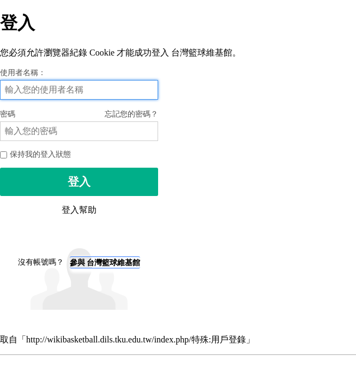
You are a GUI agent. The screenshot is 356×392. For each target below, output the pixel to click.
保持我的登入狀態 (35, 154)
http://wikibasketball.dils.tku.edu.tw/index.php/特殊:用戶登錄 (136, 339)
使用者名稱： (23, 72)
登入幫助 (79, 210)
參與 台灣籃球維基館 (105, 262)
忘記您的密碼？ (131, 113)
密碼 (79, 114)
